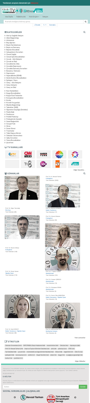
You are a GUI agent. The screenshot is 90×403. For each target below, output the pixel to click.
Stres (8, 126)
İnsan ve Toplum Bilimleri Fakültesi (37, 349)
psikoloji (62, 349)
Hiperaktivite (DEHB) (14, 76)
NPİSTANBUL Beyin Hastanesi (34, 345)
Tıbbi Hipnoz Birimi (13, 133)
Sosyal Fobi (10, 124)
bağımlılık (68, 352)
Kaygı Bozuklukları (13, 93)
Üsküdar (64, 345)
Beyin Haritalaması (13, 45)
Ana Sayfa (9, 17)
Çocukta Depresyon (13, 66)
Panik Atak (10, 112)
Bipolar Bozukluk (12, 50)
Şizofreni (9, 143)
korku (8, 358)
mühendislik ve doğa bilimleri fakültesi (40, 352)
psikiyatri (9, 355)
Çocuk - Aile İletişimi (14, 59)
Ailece (58, 352)
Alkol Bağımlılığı (12, 38)
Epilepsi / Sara (11, 80)
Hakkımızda (21, 17)
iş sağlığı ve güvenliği (74, 355)
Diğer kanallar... (79, 170)
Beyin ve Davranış (13, 47)
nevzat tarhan (52, 345)
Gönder (83, 387)
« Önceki (37, 25)
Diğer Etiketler (80, 361)
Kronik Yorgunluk (13, 103)
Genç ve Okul (11, 87)
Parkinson (10, 114)
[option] (32, 397)
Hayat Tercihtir (43, 355)
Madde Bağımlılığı (13, 105)
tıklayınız (34, 3)
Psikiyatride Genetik (14, 119)
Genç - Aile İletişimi (13, 83)
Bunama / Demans (13, 71)
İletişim (45, 17)
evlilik (31, 355)
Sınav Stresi (10, 128)
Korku (8, 100)
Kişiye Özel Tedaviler (14, 96)
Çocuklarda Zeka (12, 64)
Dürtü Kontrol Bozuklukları (16, 78)
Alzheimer (10, 40)
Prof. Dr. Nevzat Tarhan (14, 349)
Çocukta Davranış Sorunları (16, 68)
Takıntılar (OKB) (12, 107)
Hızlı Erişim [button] (34, 17)
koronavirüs (21, 355)
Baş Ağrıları (10, 43)
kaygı (61, 355)
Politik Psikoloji (12, 117)
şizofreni (18, 358)
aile (53, 349)
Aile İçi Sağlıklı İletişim (14, 36)
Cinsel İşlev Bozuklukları (15, 57)
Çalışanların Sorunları (14, 52)
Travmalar (10, 131)
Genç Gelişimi (11, 85)
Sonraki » (52, 25)
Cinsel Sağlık (11, 54)
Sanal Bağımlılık (12, 121)
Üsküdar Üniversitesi (14, 135)
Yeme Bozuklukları (13, 140)
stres (53, 355)
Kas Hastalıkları (12, 91)
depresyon (75, 345)
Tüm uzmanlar (80, 338)
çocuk (21, 352)
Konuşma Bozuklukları (15, 98)
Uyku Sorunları (12, 138)
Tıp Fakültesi (10, 352)
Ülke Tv (78, 352)
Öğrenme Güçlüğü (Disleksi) (17, 110)
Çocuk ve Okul (11, 61)
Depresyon (10, 73)
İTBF (71, 349)
